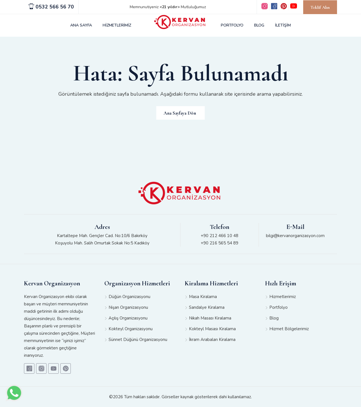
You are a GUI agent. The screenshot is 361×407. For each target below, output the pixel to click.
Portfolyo (278, 307)
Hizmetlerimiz (282, 296)
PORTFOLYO (232, 25)
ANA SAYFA (81, 25)
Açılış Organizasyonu (128, 318)
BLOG (259, 25)
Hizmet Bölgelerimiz (289, 329)
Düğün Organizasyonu (129, 296)
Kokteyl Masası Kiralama (212, 329)
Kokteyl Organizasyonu (131, 329)
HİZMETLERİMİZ (117, 25)
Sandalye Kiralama (206, 307)
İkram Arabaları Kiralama (212, 339)
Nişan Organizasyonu (128, 307)
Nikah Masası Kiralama (210, 318)
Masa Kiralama (203, 296)
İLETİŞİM (283, 25)
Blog (274, 318)
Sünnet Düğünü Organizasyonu (138, 339)
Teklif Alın (320, 7)
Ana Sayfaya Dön (180, 113)
